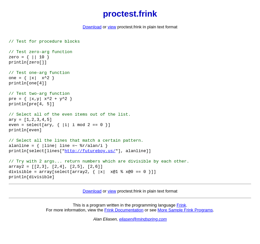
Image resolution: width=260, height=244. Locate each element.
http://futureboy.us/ (90, 165)
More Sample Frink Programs (185, 228)
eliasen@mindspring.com (143, 237)
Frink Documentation (123, 228)
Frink (181, 223)
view (112, 26)
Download (92, 26)
